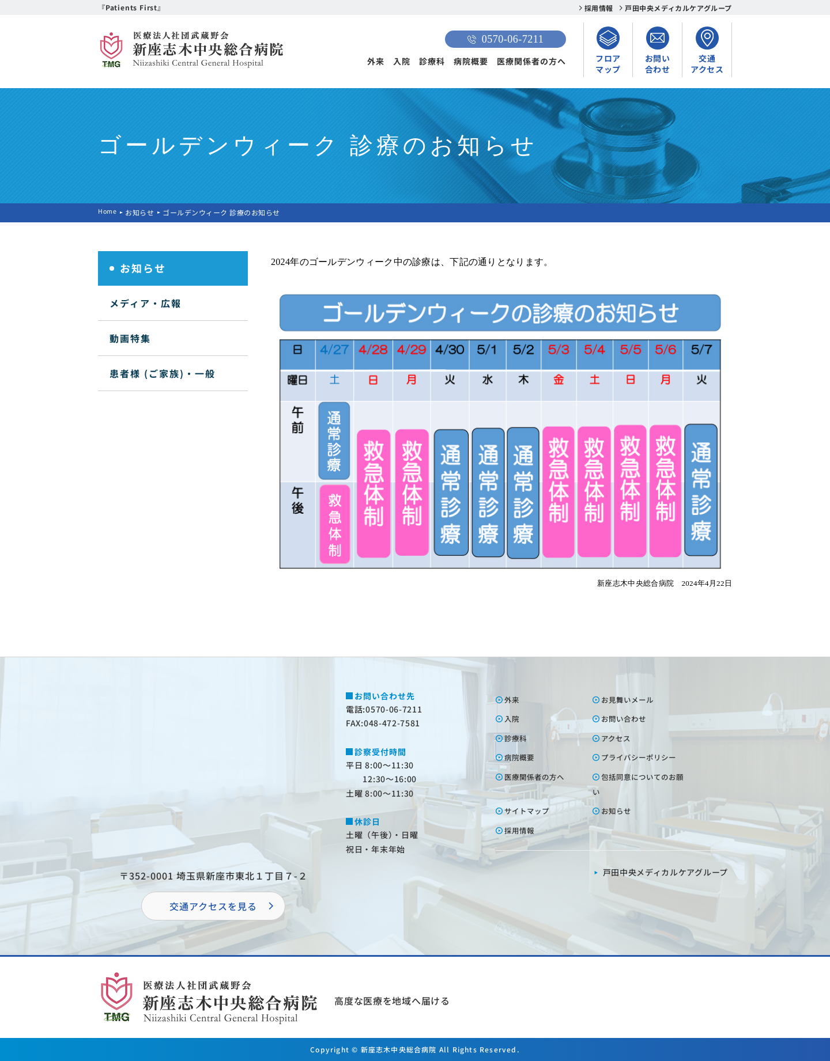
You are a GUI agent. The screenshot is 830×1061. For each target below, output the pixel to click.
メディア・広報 (146, 303)
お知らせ (141, 212)
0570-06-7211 (505, 39)
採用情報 (598, 8)
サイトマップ (531, 810)
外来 (375, 61)
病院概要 (471, 61)
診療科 (432, 61)
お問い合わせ (628, 718)
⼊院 (514, 718)
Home (108, 212)
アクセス (619, 738)
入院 (401, 61)
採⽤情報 (522, 830)
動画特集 (130, 338)
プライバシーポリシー (645, 757)
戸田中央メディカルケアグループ (678, 8)
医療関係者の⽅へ (540, 776)
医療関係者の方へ (531, 61)
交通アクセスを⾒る (213, 906)
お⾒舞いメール (632, 699)
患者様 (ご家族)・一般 (163, 373)
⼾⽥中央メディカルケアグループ (666, 872)
